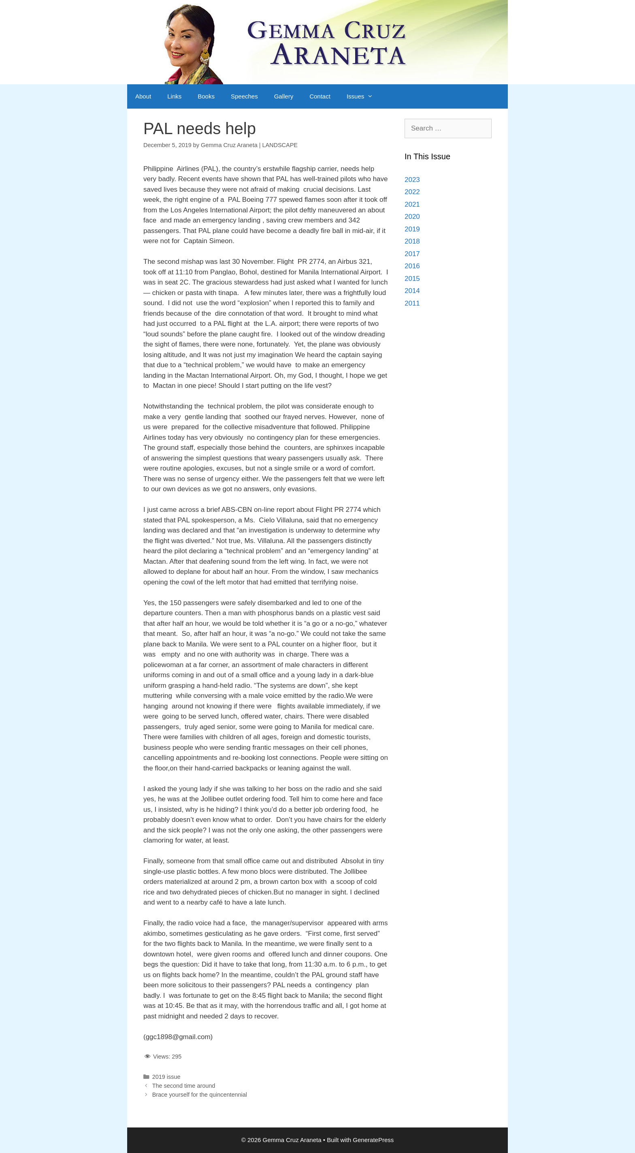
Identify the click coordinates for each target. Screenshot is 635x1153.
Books (206, 96)
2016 (412, 266)
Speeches (244, 96)
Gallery (284, 96)
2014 (412, 291)
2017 (412, 254)
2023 (412, 180)
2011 (412, 303)
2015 (412, 278)
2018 (412, 241)
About (143, 96)
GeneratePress (373, 1139)
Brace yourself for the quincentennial (199, 1094)
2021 (412, 204)
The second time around (183, 1085)
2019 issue (166, 1077)
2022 (412, 192)
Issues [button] (364, 96)
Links (174, 96)
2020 (412, 216)
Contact (319, 96)
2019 (412, 229)
